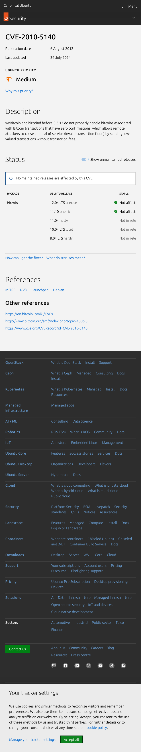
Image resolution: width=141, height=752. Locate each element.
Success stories (81, 453)
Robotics (12, 432)
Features (58, 453)
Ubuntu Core (15, 453)
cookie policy (97, 728)
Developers (87, 464)
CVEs (75, 512)
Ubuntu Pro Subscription (70, 581)
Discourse (59, 571)
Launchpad (40, 290)
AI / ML (11, 421)
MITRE (10, 290)
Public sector (102, 622)
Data (61, 598)
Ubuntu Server (17, 475)
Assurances (108, 512)
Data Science (83, 421)
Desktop (57, 555)
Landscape (14, 523)
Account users (95, 565)
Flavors (105, 464)
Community (103, 432)
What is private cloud (111, 485)
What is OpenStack (66, 362)
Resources (59, 394)
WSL (87, 555)
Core (98, 555)
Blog (110, 648)
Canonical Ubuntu (17, 5)
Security (12, 507)
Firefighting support (87, 571)
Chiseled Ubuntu (101, 539)
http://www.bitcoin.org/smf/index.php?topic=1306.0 (46, 321)
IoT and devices (100, 605)
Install (90, 362)
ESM (86, 507)
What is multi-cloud (103, 491)
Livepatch (102, 507)
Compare (96, 523)
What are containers (67, 539)
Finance (57, 630)
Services (104, 453)
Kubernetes (14, 389)
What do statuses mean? (65, 258)
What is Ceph (61, 373)
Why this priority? (19, 91)
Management (112, 443)
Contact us (17, 649)
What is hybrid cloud (67, 491)
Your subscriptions (65, 565)
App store (59, 443)
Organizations (62, 464)
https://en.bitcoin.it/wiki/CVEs (29, 314)
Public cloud (60, 496)
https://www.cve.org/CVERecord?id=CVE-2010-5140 (46, 328)
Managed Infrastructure (113, 598)
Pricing (116, 565)
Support (105, 362)
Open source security (68, 605)
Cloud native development (72, 612)
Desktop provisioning (111, 581)
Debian (58, 290)
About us (58, 648)
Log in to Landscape (66, 528)
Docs (121, 373)
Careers (97, 648)
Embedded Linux (84, 443)
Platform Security (65, 507)
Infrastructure (80, 598)
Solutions (13, 598)
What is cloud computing (70, 485)
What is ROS (80, 432)
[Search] (121, 6)
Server (74, 555)
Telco (120, 622)
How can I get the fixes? (24, 258)
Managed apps (62, 405)
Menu (132, 6)
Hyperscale (60, 475)
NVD (23, 290)
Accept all (71, 740)
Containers (14, 539)
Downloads (14, 555)
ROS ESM (58, 432)
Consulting (104, 373)
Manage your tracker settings (32, 740)
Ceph (9, 373)
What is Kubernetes (66, 389)
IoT (8, 443)
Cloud (10, 485)
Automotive (60, 622)
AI (52, 598)
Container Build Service (88, 544)
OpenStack (14, 362)
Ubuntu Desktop (18, 464)
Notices (89, 512)
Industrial (81, 622)
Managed (84, 373)
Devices (57, 587)
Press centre (81, 655)
